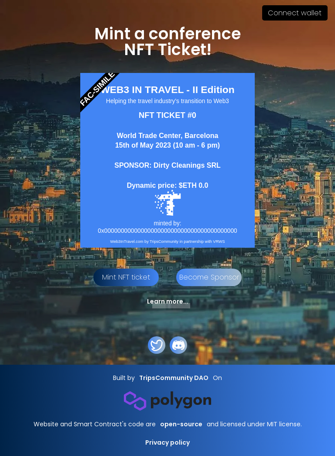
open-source (181, 424)
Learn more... (167, 301)
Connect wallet (294, 13)
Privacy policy (167, 442)
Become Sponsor (209, 277)
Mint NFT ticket (126, 277)
